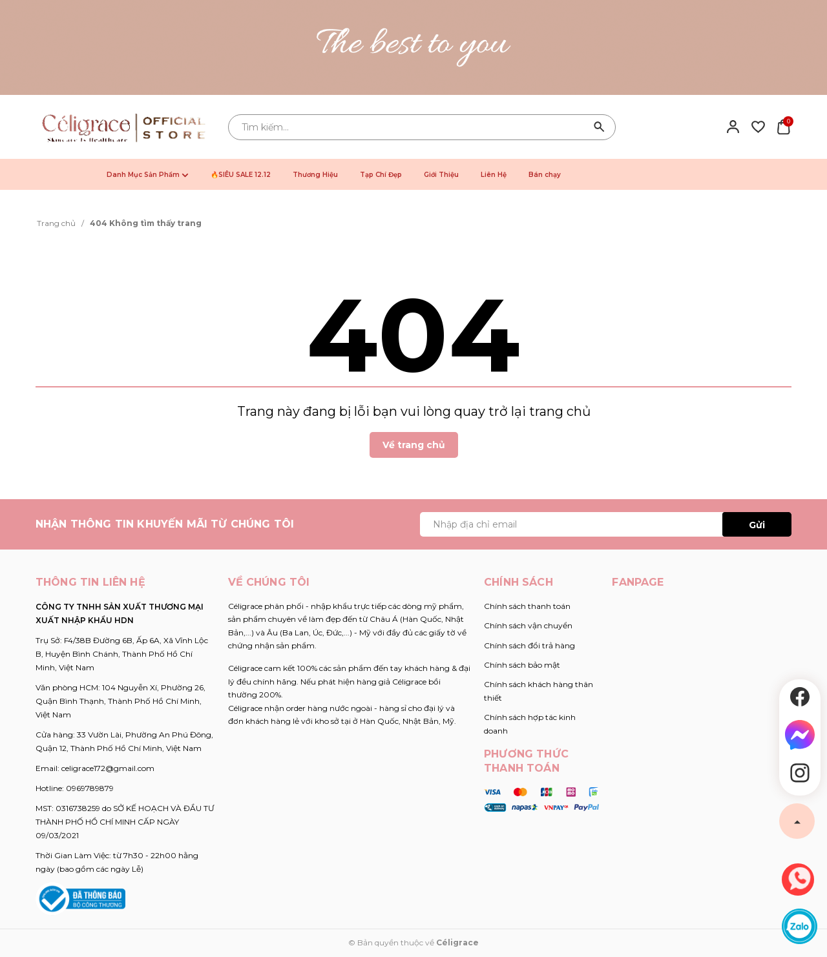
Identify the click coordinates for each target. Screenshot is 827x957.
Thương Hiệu (315, 174)
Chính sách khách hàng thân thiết (538, 690)
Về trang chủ (413, 445)
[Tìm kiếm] (599, 127)
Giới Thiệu (441, 174)
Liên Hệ (494, 174)
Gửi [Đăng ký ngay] (757, 525)
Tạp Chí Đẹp (381, 174)
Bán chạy (545, 174)
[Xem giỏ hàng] (783, 126)
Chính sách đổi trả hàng (529, 645)
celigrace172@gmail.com (107, 768)
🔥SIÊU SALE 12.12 (241, 174)
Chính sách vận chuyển (528, 625)
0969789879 (90, 788)
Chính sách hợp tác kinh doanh (530, 723)
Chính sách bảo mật (522, 665)
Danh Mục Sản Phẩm (148, 174)
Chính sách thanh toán (527, 606)
